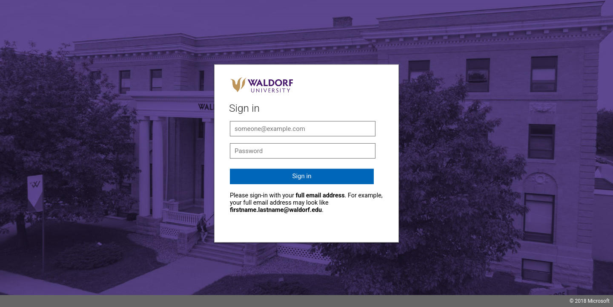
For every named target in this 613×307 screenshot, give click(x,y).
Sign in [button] (302, 176)
